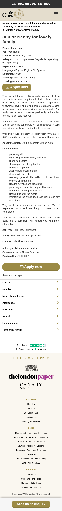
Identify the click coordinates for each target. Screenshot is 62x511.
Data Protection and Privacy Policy (31, 459)
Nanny (9, 26)
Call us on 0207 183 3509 (31, 487)
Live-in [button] (31, 282)
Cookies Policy (31, 454)
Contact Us (31, 475)
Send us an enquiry (31, 504)
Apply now (17, 87)
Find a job (18, 23)
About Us (31, 408)
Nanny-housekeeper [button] (31, 296)
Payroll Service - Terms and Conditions (31, 437)
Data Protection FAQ (31, 463)
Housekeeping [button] (31, 323)
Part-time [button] (31, 309)
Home (5, 23)
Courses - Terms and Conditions (31, 441)
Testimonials (30, 417)
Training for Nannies (31, 421)
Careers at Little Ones (31, 483)
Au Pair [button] (31, 316)
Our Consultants (31, 413)
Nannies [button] (31, 289)
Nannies (31, 404)
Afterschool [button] (31, 302)
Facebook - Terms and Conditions (31, 450)
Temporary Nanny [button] (31, 329)
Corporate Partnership (31, 479)
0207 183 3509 (40, 3)
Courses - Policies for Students (31, 446)
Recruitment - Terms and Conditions (31, 433)
